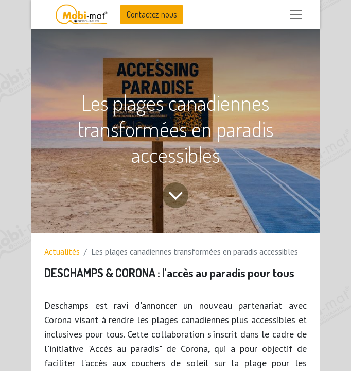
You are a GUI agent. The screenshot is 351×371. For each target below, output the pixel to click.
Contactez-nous (152, 14)
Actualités (62, 251)
